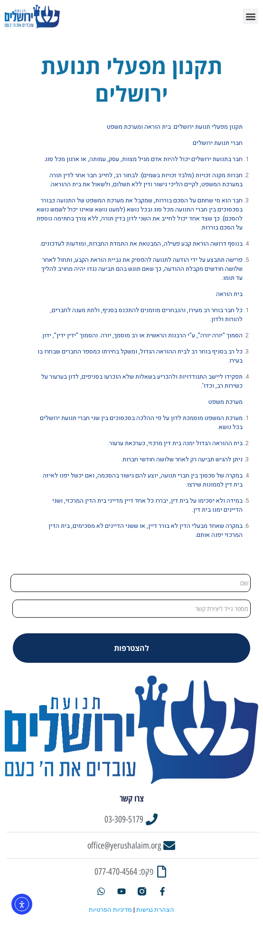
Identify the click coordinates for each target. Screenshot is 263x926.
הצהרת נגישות (155, 909)
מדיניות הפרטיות (110, 909)
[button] (250, 16)
